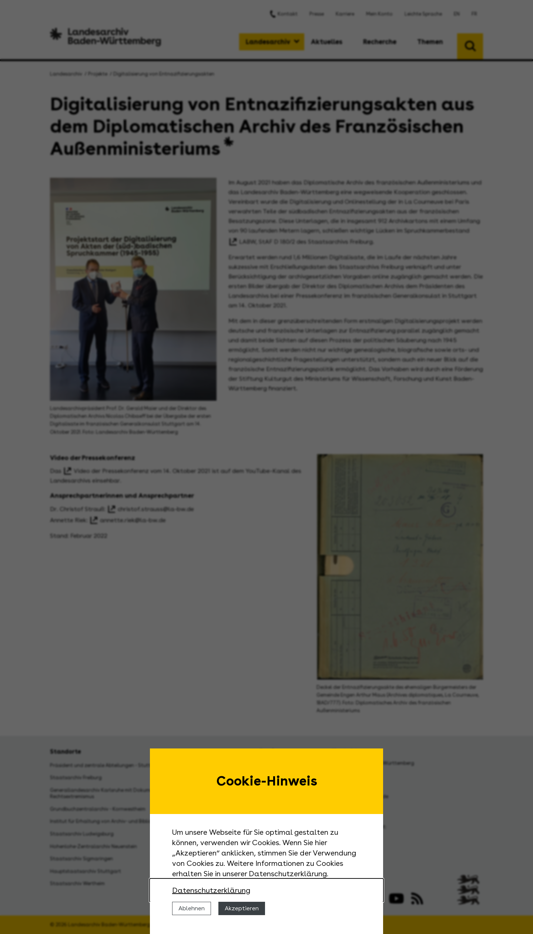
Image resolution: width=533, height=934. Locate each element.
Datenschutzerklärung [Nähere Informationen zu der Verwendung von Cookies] (211, 890)
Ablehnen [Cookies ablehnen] (191, 908)
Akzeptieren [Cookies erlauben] (242, 908)
